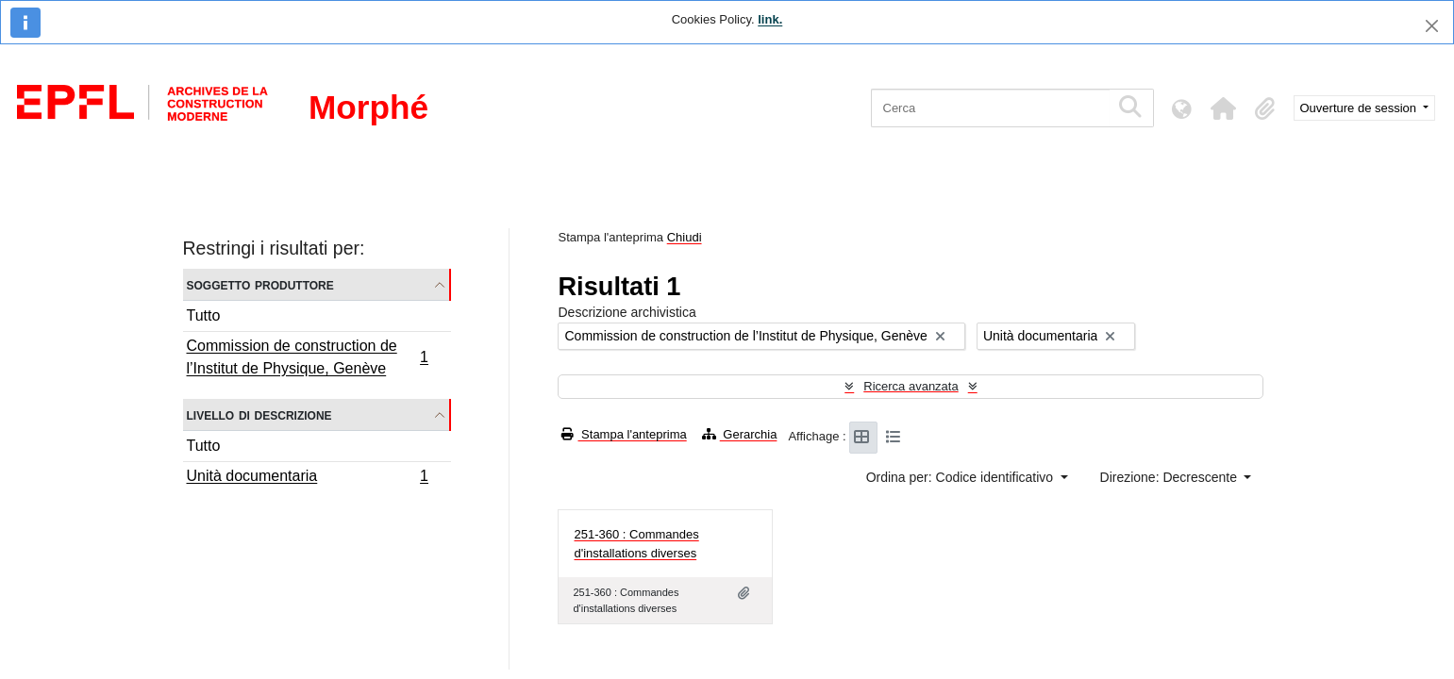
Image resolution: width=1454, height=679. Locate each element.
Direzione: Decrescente (1170, 477)
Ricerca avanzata (910, 386)
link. (770, 19)
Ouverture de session (1360, 108)
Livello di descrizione (259, 414)
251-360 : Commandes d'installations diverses (636, 543)
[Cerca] (990, 108)
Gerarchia (739, 434)
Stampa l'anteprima (623, 434)
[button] (1224, 108)
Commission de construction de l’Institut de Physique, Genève (307, 357)
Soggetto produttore (260, 284)
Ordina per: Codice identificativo (961, 477)
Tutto (204, 315)
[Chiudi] (1432, 26)
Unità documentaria (307, 478)
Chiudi (684, 237)
